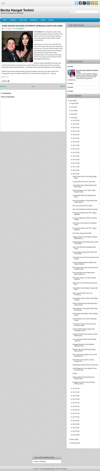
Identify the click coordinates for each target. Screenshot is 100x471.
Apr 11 (75, 399)
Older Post (63, 86)
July (72, 107)
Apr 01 (75, 435)
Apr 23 (75, 145)
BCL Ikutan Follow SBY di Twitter (82, 205)
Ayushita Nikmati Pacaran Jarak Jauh (84, 181)
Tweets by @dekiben (39, 461)
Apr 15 (75, 174)
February (73, 443)
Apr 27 (75, 131)
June (72, 110)
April (72, 117)
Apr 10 (75, 402)
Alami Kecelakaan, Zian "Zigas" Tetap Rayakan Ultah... (84, 191)
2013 (70, 100)
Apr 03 (75, 427)
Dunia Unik (23, 20)
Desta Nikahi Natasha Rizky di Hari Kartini (85, 365)
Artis (5, 20)
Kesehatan (34, 20)
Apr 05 (75, 420)
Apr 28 (75, 127)
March (73, 439)
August (73, 103)
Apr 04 (75, 424)
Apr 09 (75, 406)
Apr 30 (75, 120)
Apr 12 (75, 395)
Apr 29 (75, 124)
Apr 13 (75, 392)
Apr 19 (75, 159)
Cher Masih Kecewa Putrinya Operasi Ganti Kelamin (32, 26)
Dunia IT (51, 20)
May (72, 114)
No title (75, 373)
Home (3, 3)
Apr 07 (75, 413)
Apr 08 (75, 410)
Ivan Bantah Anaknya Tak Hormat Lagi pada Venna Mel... (84, 324)
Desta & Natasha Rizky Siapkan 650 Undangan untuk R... (83, 329)
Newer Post (3, 86)
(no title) (70, 66)
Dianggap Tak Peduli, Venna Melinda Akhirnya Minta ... (84, 383)
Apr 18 (75, 163)
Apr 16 (75, 170)
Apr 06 (75, 417)
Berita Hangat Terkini (17, 10)
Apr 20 (75, 156)
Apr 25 (75, 138)
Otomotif (13, 20)
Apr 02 (75, 431)
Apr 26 (75, 134)
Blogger (65, 468)
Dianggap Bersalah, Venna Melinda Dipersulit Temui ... (83, 345)
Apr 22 (75, 149)
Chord (43, 20)
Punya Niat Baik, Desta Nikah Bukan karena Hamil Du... (84, 273)
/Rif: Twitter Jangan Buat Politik (82, 233)
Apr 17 (75, 166)
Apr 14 (75, 388)
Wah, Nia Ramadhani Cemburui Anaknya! (85, 209)
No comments (20, 28)
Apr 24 (75, 142)
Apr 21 (75, 152)
